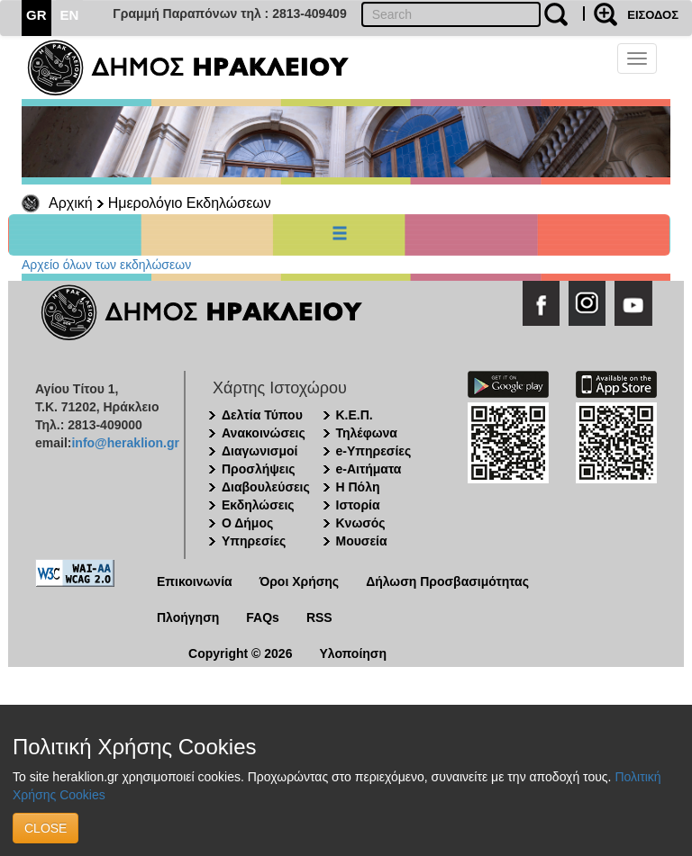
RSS (319, 617)
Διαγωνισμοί (259, 451)
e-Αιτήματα (369, 469)
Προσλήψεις (259, 469)
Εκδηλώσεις (258, 505)
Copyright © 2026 (240, 653)
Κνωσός (361, 523)
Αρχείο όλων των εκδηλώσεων (106, 264)
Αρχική (71, 203)
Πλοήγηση (188, 617)
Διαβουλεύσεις (266, 487)
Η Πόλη (358, 487)
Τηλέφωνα (366, 433)
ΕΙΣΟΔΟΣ (652, 15)
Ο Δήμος (247, 523)
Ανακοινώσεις (263, 433)
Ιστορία (358, 505)
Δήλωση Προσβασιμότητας (447, 581)
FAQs (262, 617)
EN (69, 15)
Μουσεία (361, 541)
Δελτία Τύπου (262, 415)
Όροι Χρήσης (300, 581)
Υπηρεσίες (254, 541)
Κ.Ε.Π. (354, 415)
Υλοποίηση (353, 653)
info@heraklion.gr (124, 443)
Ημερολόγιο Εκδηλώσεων (189, 203)
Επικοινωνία (194, 581)
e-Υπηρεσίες (374, 451)
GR (36, 15)
